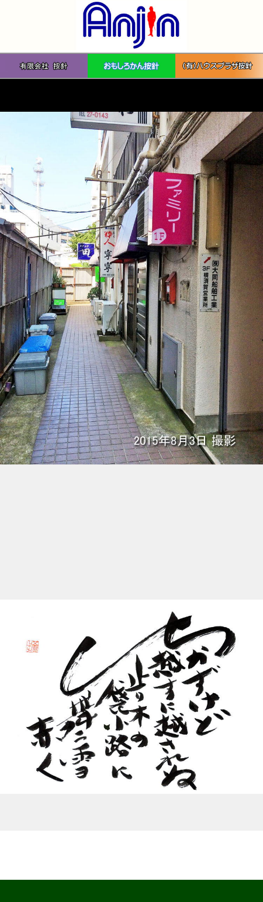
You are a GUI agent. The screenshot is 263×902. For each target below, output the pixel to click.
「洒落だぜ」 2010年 (42, 812)
